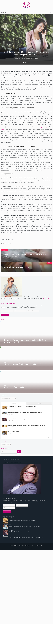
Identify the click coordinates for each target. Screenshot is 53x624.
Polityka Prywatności (25, 621)
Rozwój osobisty (12, 610)
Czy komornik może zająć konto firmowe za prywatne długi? (22, 473)
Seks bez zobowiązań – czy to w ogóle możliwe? (19, 486)
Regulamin (32, 621)
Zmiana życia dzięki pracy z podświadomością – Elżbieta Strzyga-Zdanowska (26, 492)
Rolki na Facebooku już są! (13, 498)
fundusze (5, 244)
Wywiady (32, 619)
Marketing (27, 619)
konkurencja (11, 244)
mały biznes (18, 244)
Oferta (42, 619)
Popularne (14, 470)
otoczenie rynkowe (26, 244)
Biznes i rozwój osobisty (19, 619)
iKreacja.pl (41, 621)
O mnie (11, 619)
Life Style (11, 604)
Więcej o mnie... (32, 279)
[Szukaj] (19, 519)
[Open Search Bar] (51, 12)
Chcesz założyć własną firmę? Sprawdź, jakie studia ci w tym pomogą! (24, 479)
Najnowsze (39, 470)
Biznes (36, 58)
